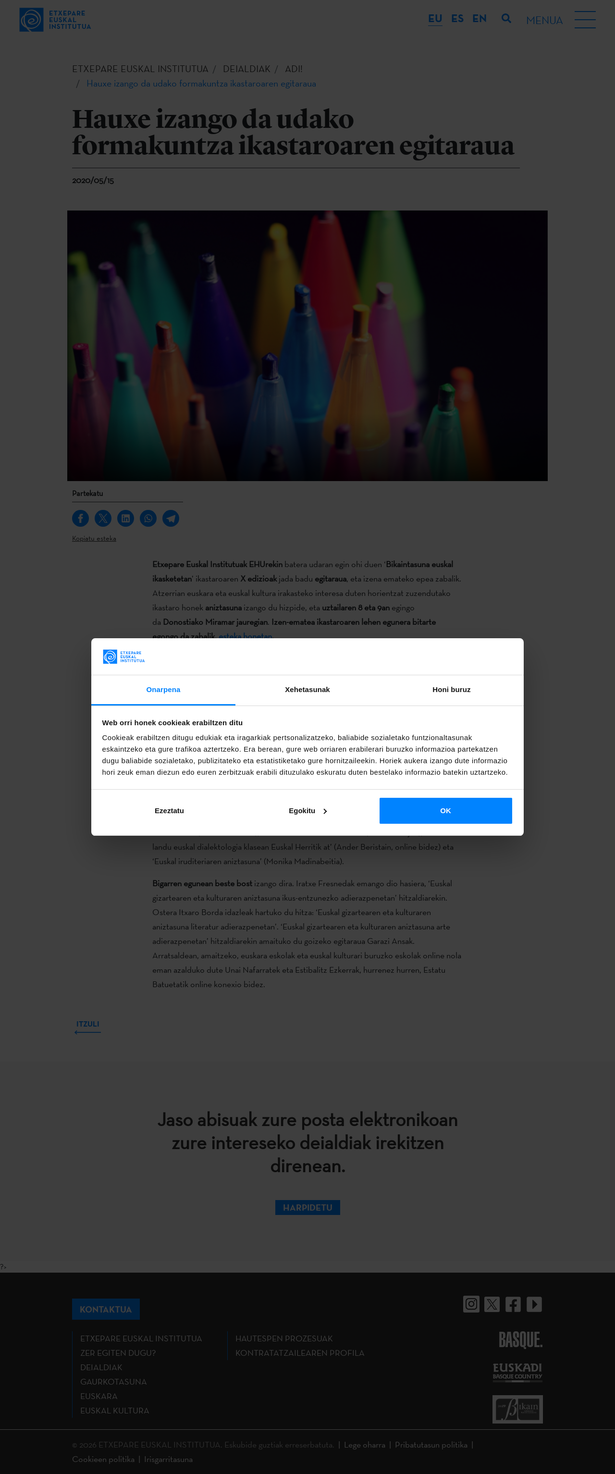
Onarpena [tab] (164, 689)
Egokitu (308, 810)
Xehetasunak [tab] (307, 689)
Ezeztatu (169, 810)
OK (445, 810)
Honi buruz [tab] (451, 689)
